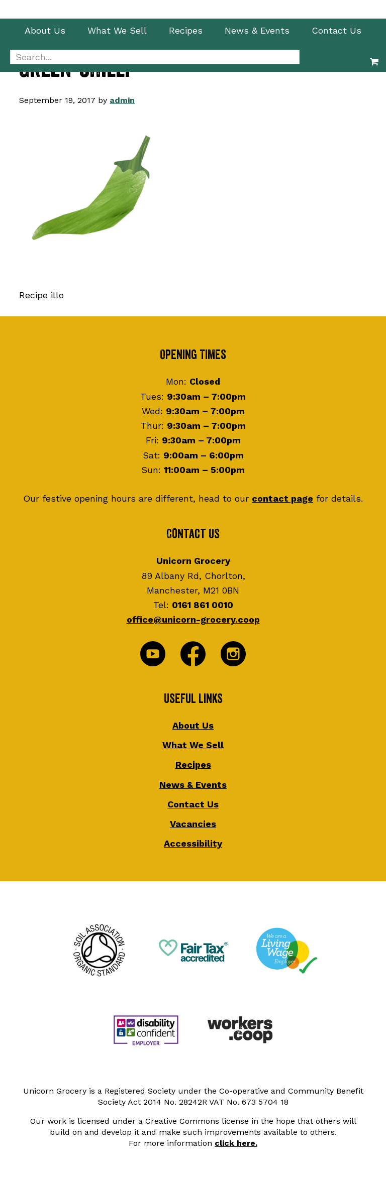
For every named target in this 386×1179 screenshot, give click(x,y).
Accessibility (193, 843)
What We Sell (193, 745)
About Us (193, 725)
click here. (236, 1143)
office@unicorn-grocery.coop (193, 619)
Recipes (193, 764)
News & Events (193, 784)
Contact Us (193, 804)
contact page (282, 498)
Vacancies (193, 823)
